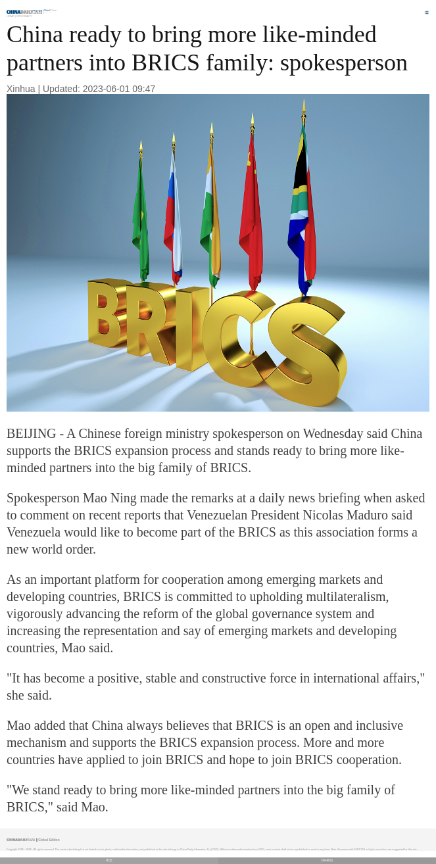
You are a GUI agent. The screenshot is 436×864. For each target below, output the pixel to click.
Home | (11, 16)
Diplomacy (24, 16)
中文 (109, 860)
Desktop (327, 860)
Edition (50, 10)
